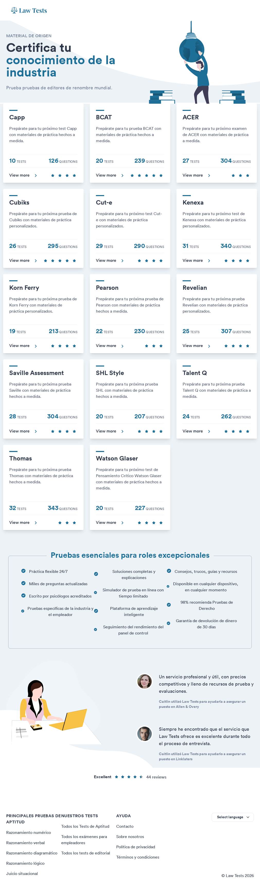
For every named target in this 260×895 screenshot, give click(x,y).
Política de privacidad (135, 846)
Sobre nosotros (130, 836)
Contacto (124, 826)
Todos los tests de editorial (85, 852)
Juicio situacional (22, 873)
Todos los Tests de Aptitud (85, 826)
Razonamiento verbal (25, 842)
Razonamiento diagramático (31, 852)
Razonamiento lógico (25, 863)
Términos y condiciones (137, 857)
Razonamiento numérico (28, 832)
